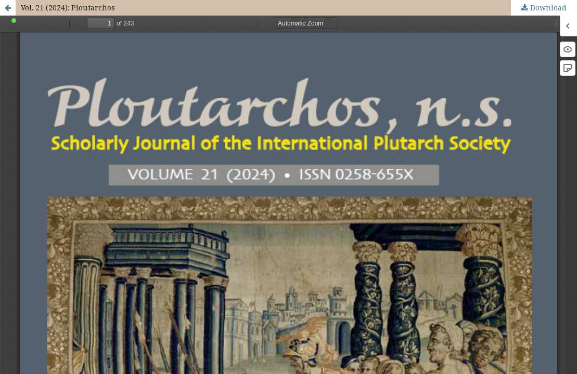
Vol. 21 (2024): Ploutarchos (68, 7)
